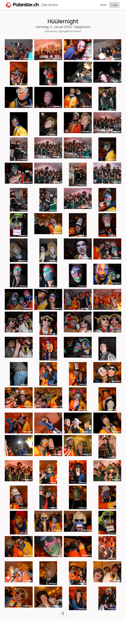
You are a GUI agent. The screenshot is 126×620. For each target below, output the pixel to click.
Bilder (103, 5)
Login (114, 5)
